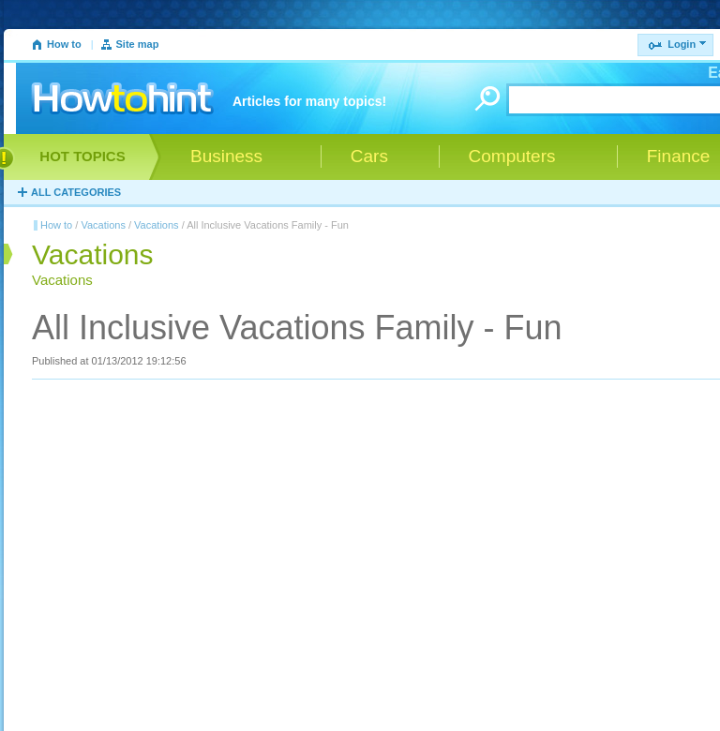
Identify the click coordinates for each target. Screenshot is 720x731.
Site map (137, 44)
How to (64, 44)
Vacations (103, 225)
